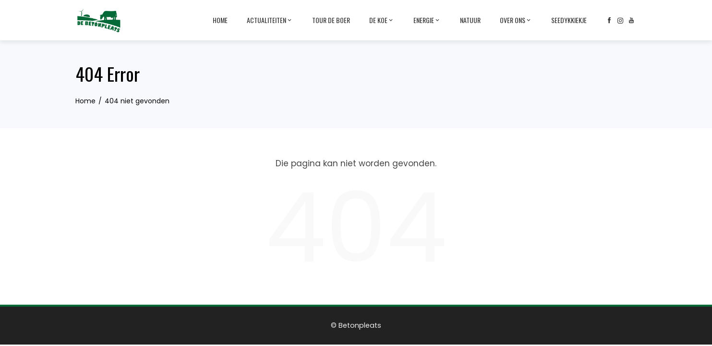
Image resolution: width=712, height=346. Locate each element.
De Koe (381, 20)
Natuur (470, 20)
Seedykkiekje (569, 20)
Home (220, 20)
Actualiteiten (270, 20)
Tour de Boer (331, 20)
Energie (427, 20)
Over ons (516, 20)
